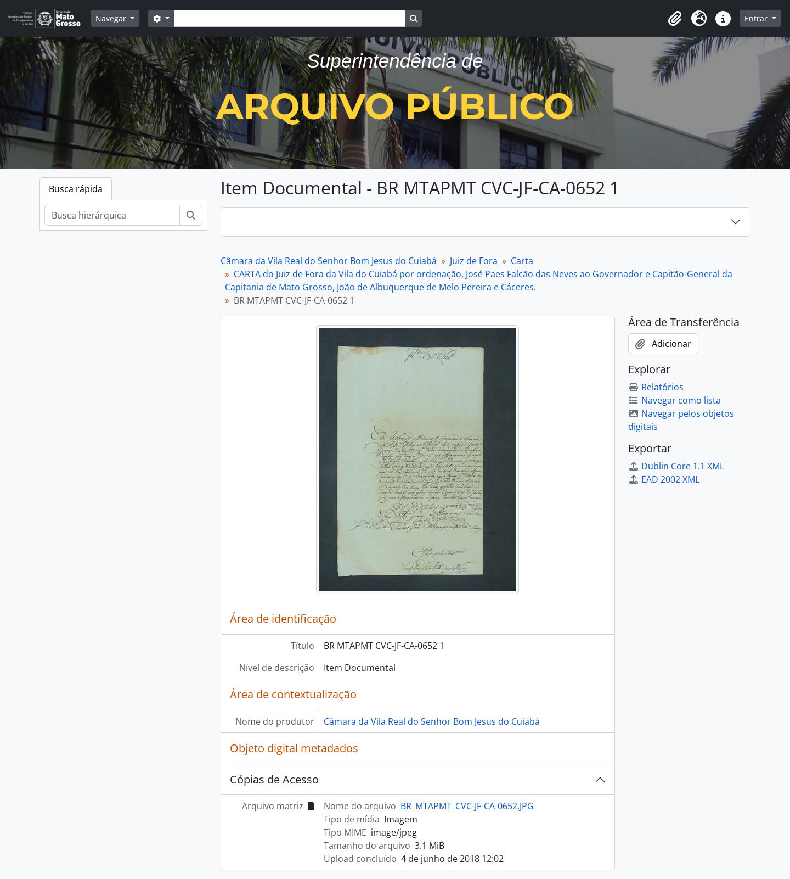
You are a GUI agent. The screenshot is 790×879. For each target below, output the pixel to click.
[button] (675, 19)
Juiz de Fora (474, 261)
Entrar (757, 18)
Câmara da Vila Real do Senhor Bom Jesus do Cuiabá (329, 261)
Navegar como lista (674, 400)
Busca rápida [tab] (76, 189)
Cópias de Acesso (274, 779)
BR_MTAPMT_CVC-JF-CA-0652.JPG (467, 806)
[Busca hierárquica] (112, 215)
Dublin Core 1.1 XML (676, 466)
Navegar (111, 18)
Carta (522, 261)
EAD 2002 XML (663, 479)
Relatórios (656, 387)
